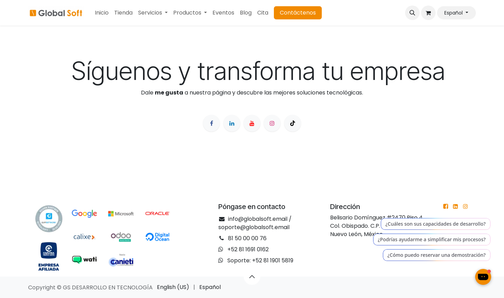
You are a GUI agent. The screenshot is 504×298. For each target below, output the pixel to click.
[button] (412, 13)
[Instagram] (272, 123)
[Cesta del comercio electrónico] (428, 13)
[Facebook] (211, 123)
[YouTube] (252, 123)
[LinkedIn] (232, 123)
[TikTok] (292, 123)
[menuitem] (101, 13)
